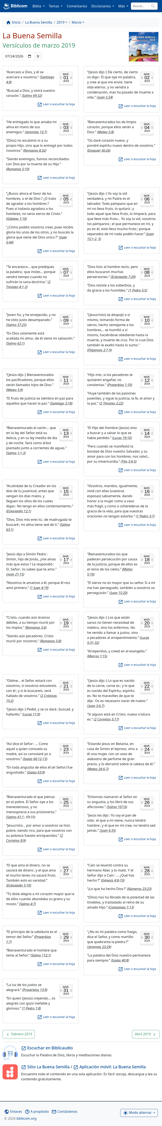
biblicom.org (20, 1118)
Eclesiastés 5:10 (18, 885)
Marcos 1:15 (97, 656)
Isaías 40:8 (120, 960)
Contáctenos (64, 1111)
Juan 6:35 (108, 830)
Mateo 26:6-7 (98, 769)
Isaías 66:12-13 (35, 759)
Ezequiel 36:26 (99, 150)
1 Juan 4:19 (39, 587)
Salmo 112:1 (40, 955)
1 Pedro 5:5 (137, 290)
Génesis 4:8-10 (113, 880)
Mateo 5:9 (14, 390)
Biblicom (15, 6)
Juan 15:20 (119, 592)
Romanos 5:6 (36, 627)
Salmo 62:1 (15, 343)
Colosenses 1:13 (121, 907)
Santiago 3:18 (61, 403)
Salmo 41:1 (15, 817)
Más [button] (122, 6)
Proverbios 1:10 (119, 384)
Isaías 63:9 (36, 772)
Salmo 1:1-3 (16, 453)
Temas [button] (54, 6)
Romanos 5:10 (17, 169)
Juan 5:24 (105, 97)
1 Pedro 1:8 (31, 1008)
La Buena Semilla (38, 22)
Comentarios (77, 6)
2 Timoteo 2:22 (111, 403)
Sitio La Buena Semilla (46, 1067)
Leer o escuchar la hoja (56, 104)
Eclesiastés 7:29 (123, 277)
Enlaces (13, 1111)
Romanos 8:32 (34, 150)
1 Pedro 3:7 (145, 516)
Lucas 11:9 (31, 714)
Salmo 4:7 (27, 904)
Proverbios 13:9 (34, 989)
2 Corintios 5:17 (106, 719)
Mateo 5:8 (105, 132)
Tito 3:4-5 (129, 461)
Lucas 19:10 (122, 438)
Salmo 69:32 (32, 95)
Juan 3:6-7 (96, 706)
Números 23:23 (139, 888)
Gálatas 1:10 (16, 218)
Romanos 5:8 (50, 641)
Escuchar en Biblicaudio (47, 1048)
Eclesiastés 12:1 (18, 511)
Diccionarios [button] (101, 6)
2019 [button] (61, 22)
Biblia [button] (37, 6)
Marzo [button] (77, 22)
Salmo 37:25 (16, 324)
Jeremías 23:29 (99, 947)
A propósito (37, 1111)
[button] (19, 1034)
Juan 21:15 (15, 574)
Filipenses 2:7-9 (99, 350)
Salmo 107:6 (117, 807)
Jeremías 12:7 (36, 132)
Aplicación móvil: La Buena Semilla (109, 1067)
